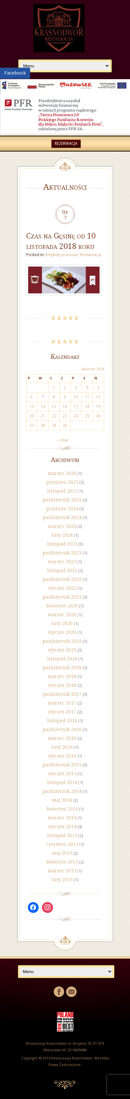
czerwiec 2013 (62, 844)
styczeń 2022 (62, 588)
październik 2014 (62, 791)
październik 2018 (62, 667)
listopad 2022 (62, 570)
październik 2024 (62, 517)
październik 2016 (62, 729)
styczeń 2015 (62, 773)
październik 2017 (62, 694)
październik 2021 (62, 597)
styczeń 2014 (62, 826)
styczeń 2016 (62, 756)
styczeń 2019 (62, 650)
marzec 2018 (62, 676)
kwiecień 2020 (62, 605)
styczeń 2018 (62, 685)
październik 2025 (62, 499)
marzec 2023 (62, 561)
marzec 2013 (62, 870)
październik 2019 (62, 641)
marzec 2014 (62, 817)
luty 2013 (62, 879)
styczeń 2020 (62, 632)
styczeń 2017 (62, 711)
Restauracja (91, 254)
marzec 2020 (62, 614)
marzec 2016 (62, 738)
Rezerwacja (66, 143)
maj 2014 (62, 800)
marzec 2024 (62, 526)
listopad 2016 (62, 720)
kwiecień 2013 (62, 861)
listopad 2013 (62, 835)
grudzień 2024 (62, 508)
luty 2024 (62, 535)
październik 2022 (62, 579)
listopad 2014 (62, 782)
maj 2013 (62, 853)
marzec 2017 (62, 703)
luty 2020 (62, 623)
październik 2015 (62, 764)
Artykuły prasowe (62, 254)
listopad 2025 (62, 491)
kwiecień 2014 (62, 808)
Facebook (15, 73)
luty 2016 (62, 747)
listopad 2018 (62, 658)
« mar (63, 440)
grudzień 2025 (62, 482)
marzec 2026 (62, 473)
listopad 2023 (62, 544)
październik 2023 (62, 552)
